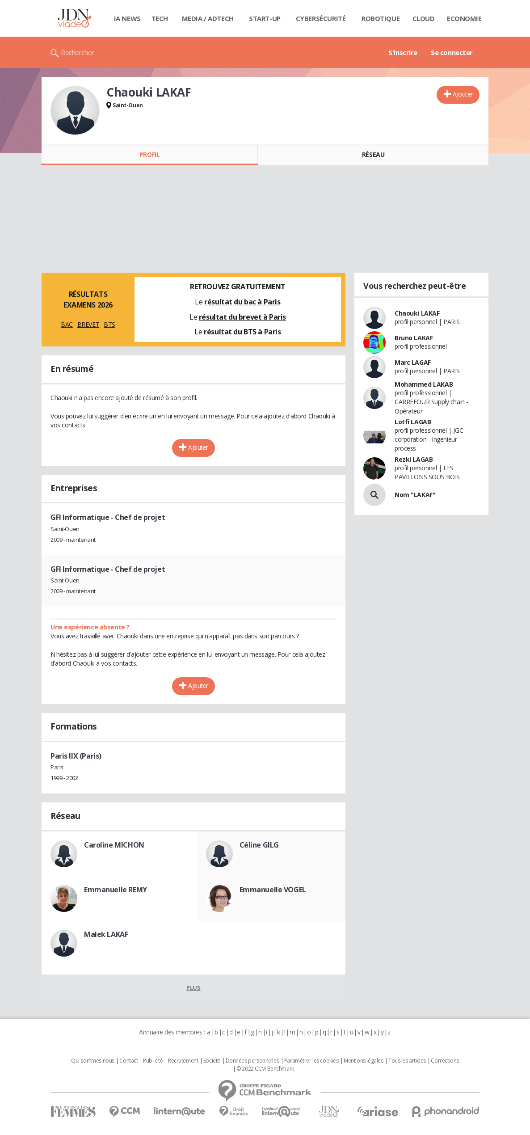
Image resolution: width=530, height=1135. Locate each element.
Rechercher (77, 52)
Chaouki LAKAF (417, 313)
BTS (109, 324)
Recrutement (183, 1061)
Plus (193, 987)
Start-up (265, 18)
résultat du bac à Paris (242, 302)
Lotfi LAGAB (413, 422)
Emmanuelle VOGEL (273, 889)
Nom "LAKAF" (415, 494)
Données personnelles (252, 1061)
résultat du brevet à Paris (242, 317)
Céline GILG (259, 845)
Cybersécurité (321, 18)
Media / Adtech (208, 18)
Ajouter (463, 94)
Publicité (153, 1061)
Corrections (444, 1061)
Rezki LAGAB (414, 459)
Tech (159, 18)
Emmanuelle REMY (115, 889)
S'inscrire (402, 52)
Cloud (423, 18)
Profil (149, 154)
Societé (211, 1061)
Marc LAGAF (413, 362)
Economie (464, 18)
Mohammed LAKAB (424, 384)
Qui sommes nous (92, 1061)
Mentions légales (363, 1061)
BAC (67, 324)
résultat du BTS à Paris (242, 332)
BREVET (88, 324)
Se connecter (452, 52)
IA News (127, 18)
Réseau (373, 154)
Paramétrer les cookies (311, 1061)
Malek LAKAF (106, 934)
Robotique (381, 18)
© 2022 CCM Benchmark (265, 1069)
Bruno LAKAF (414, 337)
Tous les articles (407, 1061)
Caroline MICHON (114, 845)
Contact (128, 1061)
